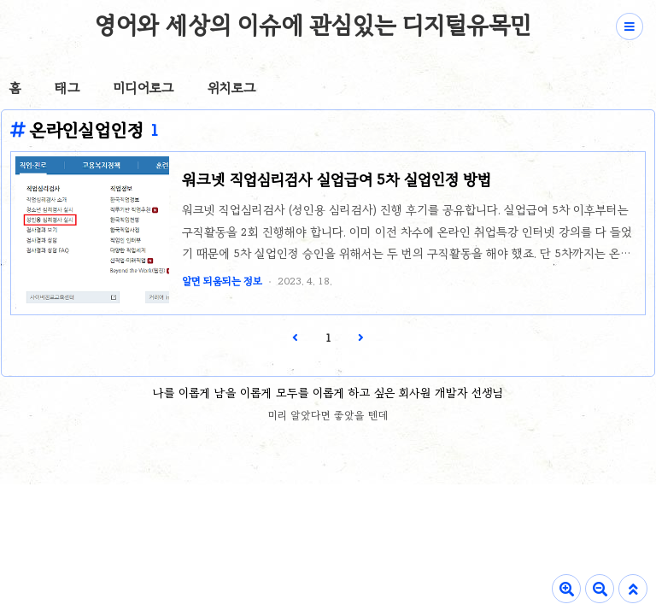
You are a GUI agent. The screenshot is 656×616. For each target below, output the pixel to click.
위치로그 (231, 88)
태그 (67, 88)
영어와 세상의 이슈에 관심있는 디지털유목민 (313, 24)
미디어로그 (143, 88)
